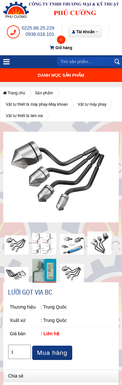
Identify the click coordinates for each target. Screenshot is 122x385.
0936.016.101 (40, 34)
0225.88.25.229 (38, 28)
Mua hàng (52, 352)
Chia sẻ (15, 376)
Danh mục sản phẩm (61, 75)
